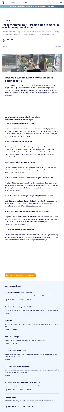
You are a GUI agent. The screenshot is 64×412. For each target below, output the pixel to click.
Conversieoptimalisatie (13, 224)
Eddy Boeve (18, 88)
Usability (26, 224)
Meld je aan (51, 7)
